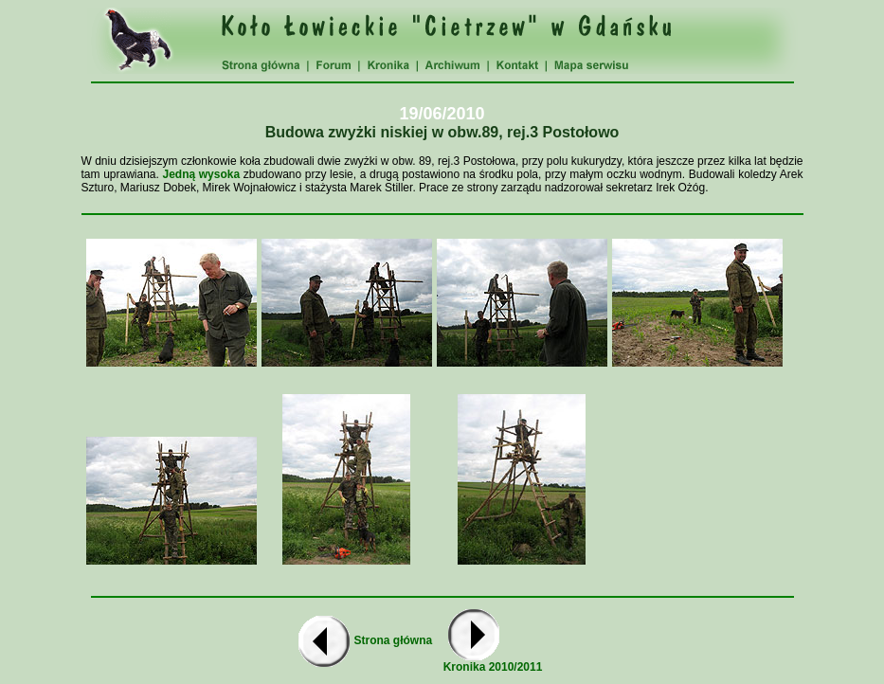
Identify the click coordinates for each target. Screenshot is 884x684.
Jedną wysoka (201, 174)
